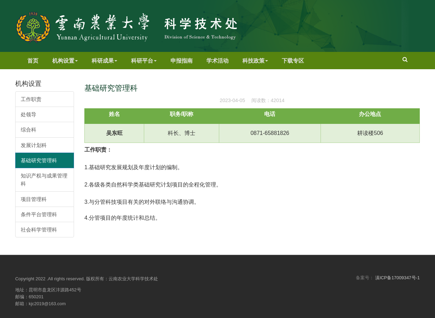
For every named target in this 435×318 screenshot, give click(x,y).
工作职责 (31, 99)
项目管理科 (34, 199)
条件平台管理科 (39, 214)
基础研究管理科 (39, 160)
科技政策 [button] (255, 61)
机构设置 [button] (65, 61)
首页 (32, 61)
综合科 (28, 130)
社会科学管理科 (39, 230)
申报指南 (181, 61)
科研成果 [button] (104, 61)
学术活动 (217, 61)
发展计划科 (34, 145)
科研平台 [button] (144, 61)
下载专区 (293, 61)
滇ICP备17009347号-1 (397, 277)
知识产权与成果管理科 (44, 180)
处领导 (28, 114)
